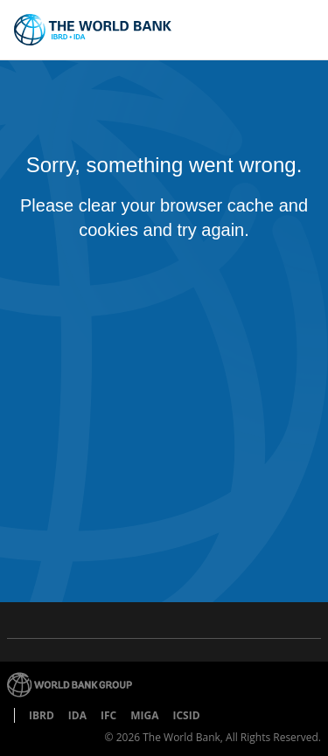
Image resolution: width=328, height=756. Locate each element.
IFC (108, 715)
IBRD (41, 715)
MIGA (144, 715)
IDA (77, 715)
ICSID (185, 715)
